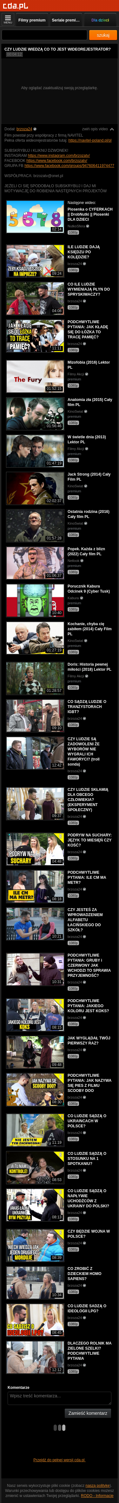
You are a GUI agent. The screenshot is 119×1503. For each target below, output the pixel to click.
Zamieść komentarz (88, 1413)
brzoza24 (24, 129)
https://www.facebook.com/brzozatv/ (56, 160)
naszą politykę (98, 1485)
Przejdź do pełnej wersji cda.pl (59, 1460)
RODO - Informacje (97, 1496)
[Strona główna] (15, 6)
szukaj (103, 35)
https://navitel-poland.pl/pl (89, 140)
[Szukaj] (44, 35)
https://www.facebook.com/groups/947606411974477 (69, 165)
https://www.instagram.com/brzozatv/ (59, 155)
